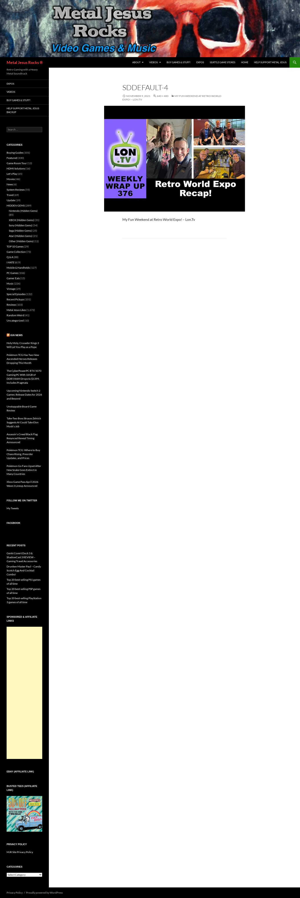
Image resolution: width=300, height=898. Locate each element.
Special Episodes (16, 294)
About (136, 62)
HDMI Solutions (16, 168)
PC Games (12, 273)
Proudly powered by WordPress (44, 892)
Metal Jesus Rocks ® (25, 62)
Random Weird (15, 315)
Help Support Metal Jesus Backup (23, 110)
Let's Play (12, 173)
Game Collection (16, 251)
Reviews (11, 304)
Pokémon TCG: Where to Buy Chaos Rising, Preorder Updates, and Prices (23, 454)
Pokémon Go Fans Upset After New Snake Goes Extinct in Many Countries (24, 470)
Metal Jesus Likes (16, 310)
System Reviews (16, 189)
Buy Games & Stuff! (179, 62)
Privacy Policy (15, 892)
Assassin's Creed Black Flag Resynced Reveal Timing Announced (22, 438)
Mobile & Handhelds (18, 267)
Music (10, 283)
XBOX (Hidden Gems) (21, 220)
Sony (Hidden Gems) (20, 225)
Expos (200, 62)
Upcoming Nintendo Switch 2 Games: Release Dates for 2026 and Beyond (24, 394)
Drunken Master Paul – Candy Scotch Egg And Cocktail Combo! (24, 570)
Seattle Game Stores (222, 62)
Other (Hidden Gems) (21, 241)
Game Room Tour (17, 163)
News (10, 184)
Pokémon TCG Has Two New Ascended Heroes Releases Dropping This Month (23, 358)
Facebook (13, 523)
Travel (10, 195)
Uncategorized (15, 320)
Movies (11, 179)
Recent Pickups (15, 299)
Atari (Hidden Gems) (20, 236)
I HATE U (12, 262)
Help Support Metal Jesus (270, 62)
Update (11, 200)
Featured (12, 158)
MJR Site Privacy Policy (20, 852)
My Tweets (13, 508)
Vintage (11, 288)
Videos (153, 62)
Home (244, 62)
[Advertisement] (24, 693)
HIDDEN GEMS (16, 205)
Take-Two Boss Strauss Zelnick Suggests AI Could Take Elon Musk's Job (24, 422)
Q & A (10, 257)
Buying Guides (15, 152)
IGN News (16, 335)
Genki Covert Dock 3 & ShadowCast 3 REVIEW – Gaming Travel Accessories (22, 557)
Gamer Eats (13, 278)
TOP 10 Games (15, 246)
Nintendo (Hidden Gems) (23, 210)
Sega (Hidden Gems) (20, 230)
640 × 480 (162, 96)
